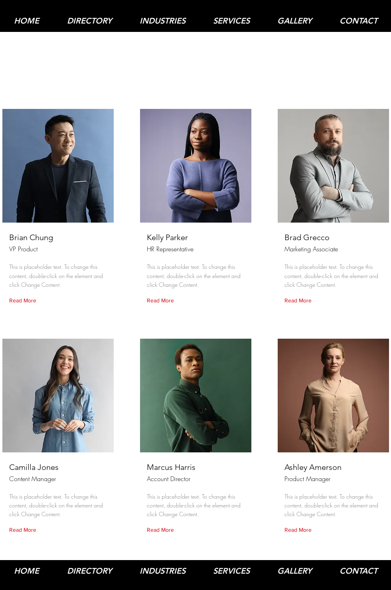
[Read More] (24, 301)
